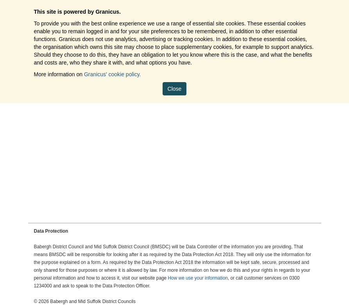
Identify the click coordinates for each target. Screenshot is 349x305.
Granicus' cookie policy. (112, 74)
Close (175, 89)
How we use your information (198, 278)
